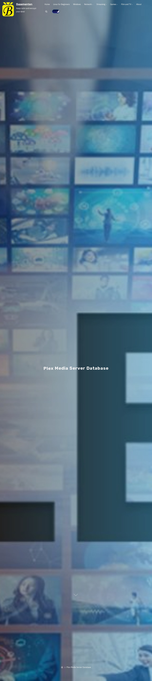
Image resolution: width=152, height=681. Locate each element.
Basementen (24, 4)
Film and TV (135, 5)
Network (92, 5)
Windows (80, 5)
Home (47, 5)
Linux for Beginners (63, 5)
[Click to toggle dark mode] (65, 13)
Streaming (106, 5)
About (47, 13)
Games (120, 5)
